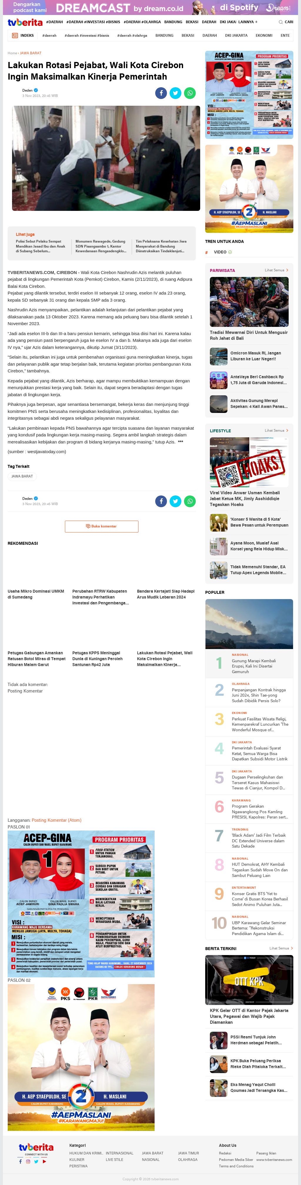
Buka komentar (101, 526)
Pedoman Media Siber (236, 1160)
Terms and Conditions (236, 1166)
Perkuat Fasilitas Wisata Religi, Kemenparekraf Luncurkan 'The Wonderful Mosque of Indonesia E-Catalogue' (260, 725)
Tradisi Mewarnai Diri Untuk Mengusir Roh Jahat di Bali (249, 335)
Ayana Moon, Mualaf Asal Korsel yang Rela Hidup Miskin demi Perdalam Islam (259, 546)
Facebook (20, 1164)
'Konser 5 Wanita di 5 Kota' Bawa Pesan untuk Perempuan (259, 522)
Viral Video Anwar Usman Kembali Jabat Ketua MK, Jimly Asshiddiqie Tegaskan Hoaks (245, 499)
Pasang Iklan (266, 1153)
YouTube (44, 1164)
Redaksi (225, 1153)
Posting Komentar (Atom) (56, 820)
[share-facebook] (161, 93)
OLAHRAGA (188, 1160)
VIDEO (220, 252)
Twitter (36, 1164)
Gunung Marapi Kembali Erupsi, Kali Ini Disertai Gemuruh (254, 666)
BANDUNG (173, 22)
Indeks (22, 35)
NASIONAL (151, 1160)
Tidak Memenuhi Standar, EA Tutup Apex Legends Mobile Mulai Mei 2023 (258, 570)
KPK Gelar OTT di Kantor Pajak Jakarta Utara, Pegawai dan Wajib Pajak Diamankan (249, 1016)
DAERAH (209, 22)
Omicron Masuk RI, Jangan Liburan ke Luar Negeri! (255, 356)
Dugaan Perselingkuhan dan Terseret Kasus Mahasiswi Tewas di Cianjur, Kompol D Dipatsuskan (257, 783)
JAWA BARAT (22, 476)
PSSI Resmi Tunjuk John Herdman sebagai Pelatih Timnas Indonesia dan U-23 (256, 1040)
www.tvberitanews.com (274, 1160)
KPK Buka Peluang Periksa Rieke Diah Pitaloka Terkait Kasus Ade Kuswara (256, 1064)
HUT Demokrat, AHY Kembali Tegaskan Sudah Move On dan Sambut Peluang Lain (260, 870)
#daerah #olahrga (142, 22)
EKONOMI (264, 36)
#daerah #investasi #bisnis (93, 22)
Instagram (28, 1164)
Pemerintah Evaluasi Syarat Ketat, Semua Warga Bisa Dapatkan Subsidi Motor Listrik (259, 754)
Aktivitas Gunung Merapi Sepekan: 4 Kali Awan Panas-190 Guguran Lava (258, 404)
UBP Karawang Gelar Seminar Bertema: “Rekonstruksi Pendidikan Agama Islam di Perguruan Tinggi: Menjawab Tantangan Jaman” (259, 929)
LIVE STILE (114, 1160)
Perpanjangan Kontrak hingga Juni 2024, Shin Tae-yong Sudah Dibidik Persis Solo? (259, 695)
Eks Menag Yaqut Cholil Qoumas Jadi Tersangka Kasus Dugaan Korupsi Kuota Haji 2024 (259, 1088)
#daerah (54, 22)
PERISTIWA (78, 1166)
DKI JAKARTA (231, 22)
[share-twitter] (175, 93)
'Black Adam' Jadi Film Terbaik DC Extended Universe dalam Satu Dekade (259, 841)
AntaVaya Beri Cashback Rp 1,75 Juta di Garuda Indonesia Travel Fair (258, 380)
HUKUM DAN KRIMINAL (87, 1153)
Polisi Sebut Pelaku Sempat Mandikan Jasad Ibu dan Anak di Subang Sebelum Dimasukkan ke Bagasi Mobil (40, 247)
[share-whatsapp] (190, 93)
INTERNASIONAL (119, 1153)
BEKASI (192, 22)
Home (12, 53)
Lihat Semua (274, 270)
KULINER (76, 1160)
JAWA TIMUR (188, 1153)
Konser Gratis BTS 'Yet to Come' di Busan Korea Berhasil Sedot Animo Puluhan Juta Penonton (260, 900)
